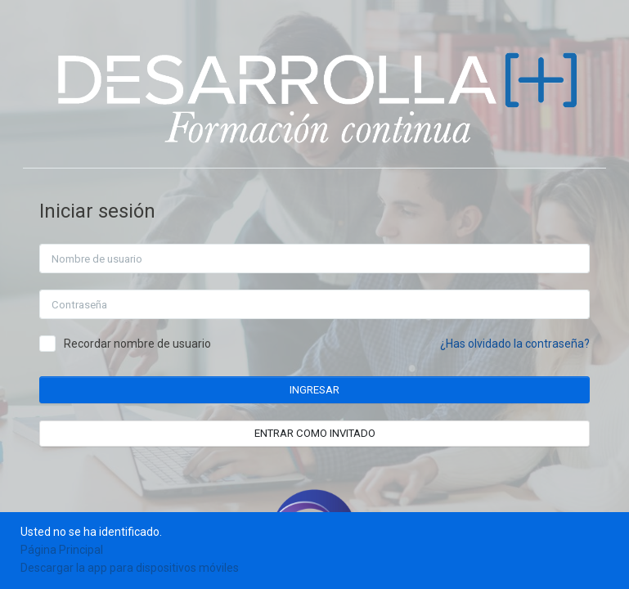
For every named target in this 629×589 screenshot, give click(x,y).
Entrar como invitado (317, 433)
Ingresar (317, 390)
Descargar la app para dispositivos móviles (129, 567)
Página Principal (61, 549)
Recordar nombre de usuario (139, 343)
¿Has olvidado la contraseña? (517, 343)
